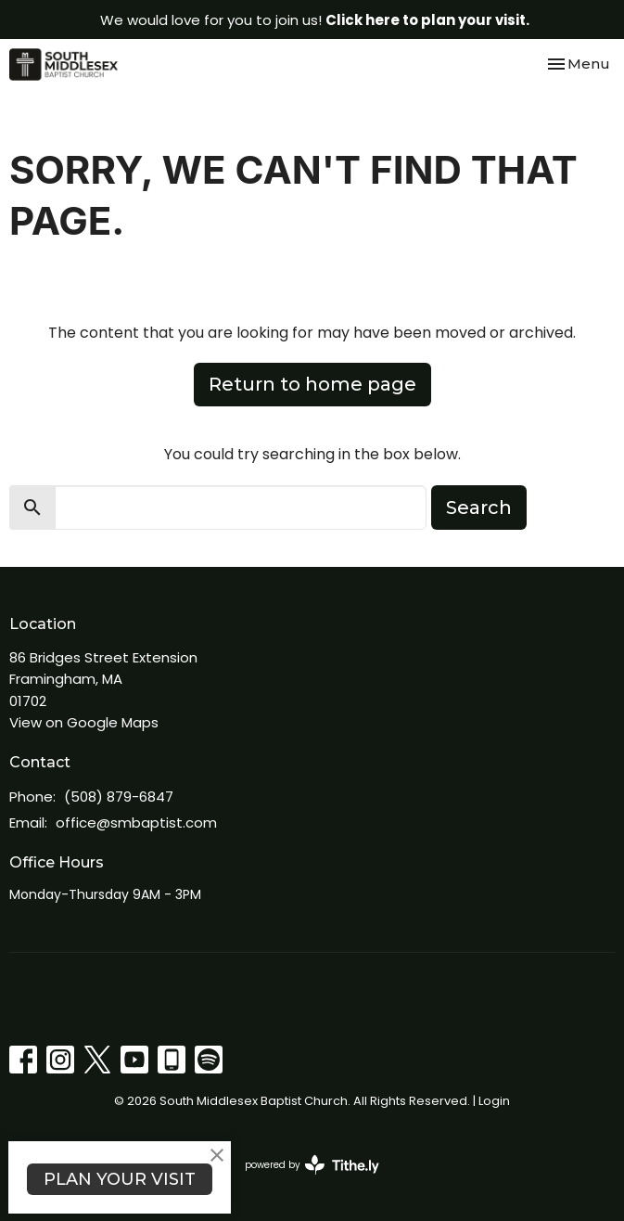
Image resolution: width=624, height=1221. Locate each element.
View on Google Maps (84, 722)
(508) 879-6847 (118, 796)
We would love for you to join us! (314, 20)
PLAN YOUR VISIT (120, 1179)
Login (494, 1101)
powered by (312, 1164)
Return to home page (312, 384)
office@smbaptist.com (136, 822)
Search (479, 507)
